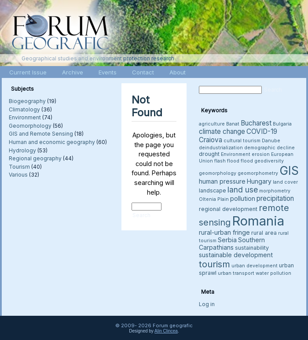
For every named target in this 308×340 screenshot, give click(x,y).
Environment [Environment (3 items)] (235, 154)
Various (18, 174)
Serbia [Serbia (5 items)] (227, 240)
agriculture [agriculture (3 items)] (212, 124)
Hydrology (22, 150)
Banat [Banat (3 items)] (232, 124)
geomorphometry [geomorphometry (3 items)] (258, 173)
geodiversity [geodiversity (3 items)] (269, 161)
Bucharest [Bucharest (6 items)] (256, 123)
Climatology (24, 109)
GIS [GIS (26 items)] (289, 170)
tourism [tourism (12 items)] (214, 264)
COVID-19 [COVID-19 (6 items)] (261, 131)
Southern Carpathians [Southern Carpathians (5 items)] (232, 243)
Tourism (19, 166)
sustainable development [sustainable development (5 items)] (236, 255)
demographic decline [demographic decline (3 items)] (269, 148)
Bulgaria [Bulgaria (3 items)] (282, 124)
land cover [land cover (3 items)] (285, 182)
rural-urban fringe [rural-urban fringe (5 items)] (224, 232)
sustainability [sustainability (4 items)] (252, 247)
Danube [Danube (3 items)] (271, 141)
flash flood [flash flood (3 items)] (226, 161)
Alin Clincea (166, 331)
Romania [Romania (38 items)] (258, 221)
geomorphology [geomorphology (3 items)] (217, 173)
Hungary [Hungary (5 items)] (259, 181)
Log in (207, 304)
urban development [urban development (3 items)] (254, 266)
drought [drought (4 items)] (209, 154)
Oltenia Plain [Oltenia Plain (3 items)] (214, 199)
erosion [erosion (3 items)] (261, 154)
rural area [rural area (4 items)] (264, 232)
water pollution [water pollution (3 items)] (273, 273)
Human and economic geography (52, 142)
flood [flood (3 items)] (247, 161)
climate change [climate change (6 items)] (222, 131)
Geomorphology (30, 125)
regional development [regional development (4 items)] (228, 209)
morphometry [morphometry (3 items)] (274, 191)
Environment (25, 117)
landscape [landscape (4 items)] (212, 190)
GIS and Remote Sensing (41, 133)
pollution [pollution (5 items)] (242, 198)
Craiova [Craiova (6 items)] (210, 140)
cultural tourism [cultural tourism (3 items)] (242, 141)
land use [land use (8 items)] (242, 189)
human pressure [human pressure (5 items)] (222, 181)
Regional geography (35, 158)
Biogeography (27, 101)
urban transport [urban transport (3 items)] (236, 273)
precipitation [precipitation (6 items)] (275, 198)
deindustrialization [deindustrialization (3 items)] (221, 148)
